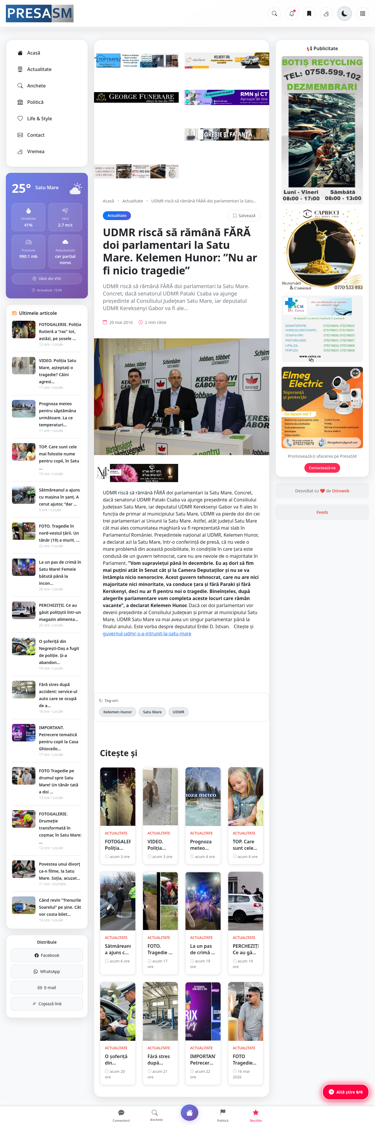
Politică (30, 102)
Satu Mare (152, 711)
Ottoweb (340, 491)
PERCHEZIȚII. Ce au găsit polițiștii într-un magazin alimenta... (60, 612)
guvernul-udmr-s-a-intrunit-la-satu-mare (147, 633)
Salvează (244, 215)
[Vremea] (326, 13)
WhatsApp (47, 971)
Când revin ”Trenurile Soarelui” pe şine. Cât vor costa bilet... (60, 907)
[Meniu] (362, 13)
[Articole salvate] (309, 13)
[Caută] (274, 13)
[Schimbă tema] (344, 13)
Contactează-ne (322, 467)
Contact (31, 134)
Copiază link (47, 1004)
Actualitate (34, 69)
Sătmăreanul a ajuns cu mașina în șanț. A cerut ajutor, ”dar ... (59, 497)
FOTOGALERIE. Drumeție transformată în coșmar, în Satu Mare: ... (60, 828)
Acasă (28, 52)
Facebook (47, 955)
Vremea (31, 151)
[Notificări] (291, 13)
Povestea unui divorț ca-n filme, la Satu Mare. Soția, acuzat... (59, 871)
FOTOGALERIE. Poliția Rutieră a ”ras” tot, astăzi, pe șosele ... (60, 331)
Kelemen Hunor (117, 711)
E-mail (47, 987)
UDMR (178, 711)
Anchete (31, 85)
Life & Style (34, 118)
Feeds (322, 512)
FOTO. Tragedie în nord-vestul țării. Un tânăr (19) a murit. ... (59, 533)
